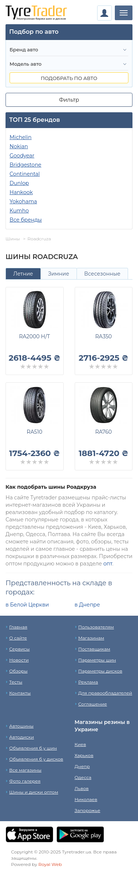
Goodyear (22, 155)
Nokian (19, 146)
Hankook (21, 192)
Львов (82, 788)
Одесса (83, 777)
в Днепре (87, 604)
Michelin (21, 137)
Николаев (86, 799)
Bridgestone (25, 164)
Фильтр (69, 99)
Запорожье (87, 810)
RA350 (103, 336)
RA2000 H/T (34, 336)
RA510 (34, 432)
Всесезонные (102, 273)
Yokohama (23, 201)
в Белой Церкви (27, 604)
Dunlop (19, 183)
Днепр (82, 766)
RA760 (103, 432)
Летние (23, 273)
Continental (25, 174)
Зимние (58, 273)
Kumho (19, 210)
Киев (80, 744)
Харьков (84, 755)
